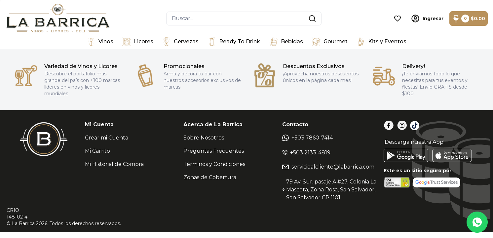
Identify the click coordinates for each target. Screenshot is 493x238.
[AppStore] (452, 155)
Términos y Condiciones (214, 164)
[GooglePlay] (406, 155)
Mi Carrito (97, 151)
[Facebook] (389, 125)
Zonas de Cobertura (209, 177)
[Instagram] (402, 125)
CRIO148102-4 (17, 213)
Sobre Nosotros (203, 138)
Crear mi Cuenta (106, 138)
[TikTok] (414, 125)
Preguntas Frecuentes (213, 151)
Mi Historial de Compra (114, 164)
